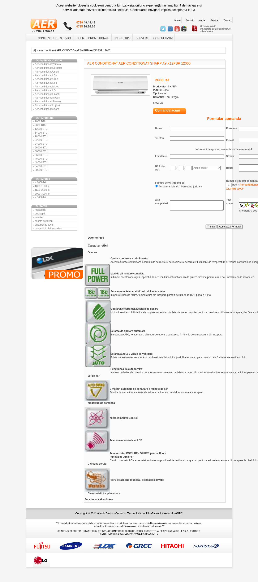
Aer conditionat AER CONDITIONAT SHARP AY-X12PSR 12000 (74, 50)
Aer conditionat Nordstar (48, 67)
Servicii (189, 20)
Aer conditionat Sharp (47, 109)
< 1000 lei (40, 182)
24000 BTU (41, 143)
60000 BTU (41, 170)
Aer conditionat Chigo (47, 71)
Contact (228, 20)
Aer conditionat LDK (46, 75)
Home (178, 20)
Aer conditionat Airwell (47, 97)
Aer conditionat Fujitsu (47, 105)
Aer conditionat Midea (47, 86)
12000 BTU (41, 128)
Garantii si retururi (162, 513)
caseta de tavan (44, 221)
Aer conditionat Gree (46, 79)
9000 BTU (40, 125)
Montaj (201, 20)
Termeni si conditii (138, 513)
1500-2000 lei (42, 189)
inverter (39, 217)
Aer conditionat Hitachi (47, 94)
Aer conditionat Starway (48, 101)
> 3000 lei (40, 197)
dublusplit (40, 213)
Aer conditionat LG (45, 90)
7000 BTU (40, 121)
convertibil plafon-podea (48, 228)
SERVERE (142, 38)
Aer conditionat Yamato (48, 64)
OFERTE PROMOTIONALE (93, 38)
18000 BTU (41, 136)
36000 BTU (41, 155)
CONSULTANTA (163, 38)
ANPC (179, 513)
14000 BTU (41, 132)
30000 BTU (41, 151)
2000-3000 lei (42, 193)
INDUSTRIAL (123, 38)
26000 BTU (41, 147)
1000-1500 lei (42, 186)
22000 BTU (41, 140)
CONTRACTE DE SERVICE (55, 38)
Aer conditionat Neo (46, 82)
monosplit (40, 209)
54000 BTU (41, 166)
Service (214, 20)
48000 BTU (41, 162)
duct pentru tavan (44, 224)
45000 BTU (41, 158)
